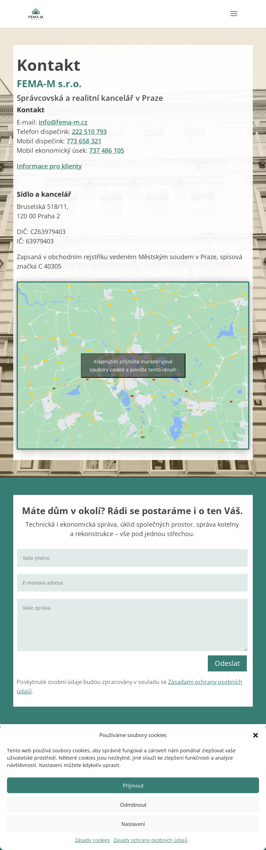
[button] (255, 735)
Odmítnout (133, 804)
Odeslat (227, 663)
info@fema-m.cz (63, 122)
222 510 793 (89, 131)
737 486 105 (106, 150)
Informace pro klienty (49, 166)
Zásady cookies (92, 840)
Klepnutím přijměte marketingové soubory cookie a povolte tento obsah (133, 365)
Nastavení (133, 823)
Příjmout (133, 785)
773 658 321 (84, 141)
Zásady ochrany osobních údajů (150, 840)
